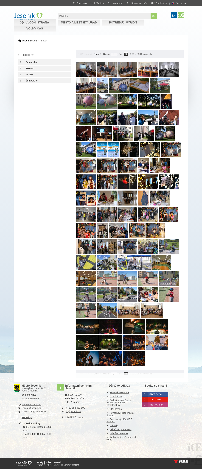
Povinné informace (119, 392)
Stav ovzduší (116, 409)
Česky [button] (179, 3)
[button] (137, 3)
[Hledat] (154, 16)
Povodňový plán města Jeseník (120, 414)
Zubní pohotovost (119, 433)
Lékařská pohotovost (120, 429)
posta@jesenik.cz (32, 408)
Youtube (155, 399)
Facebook (156, 394)
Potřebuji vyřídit (123, 22)
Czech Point (116, 396)
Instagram (156, 404)
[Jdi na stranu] (114, 54)
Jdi (126, 54)
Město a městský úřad (79, 22)
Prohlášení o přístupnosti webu (121, 438)
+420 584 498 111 (31, 404)
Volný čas (34, 28)
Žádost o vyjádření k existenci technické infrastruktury (119, 402)
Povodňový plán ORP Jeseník (119, 420)
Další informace (75, 417)
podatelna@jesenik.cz (34, 411)
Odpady (114, 425)
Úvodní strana (28, 17)
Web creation (181, 461)
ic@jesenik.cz (73, 411)
